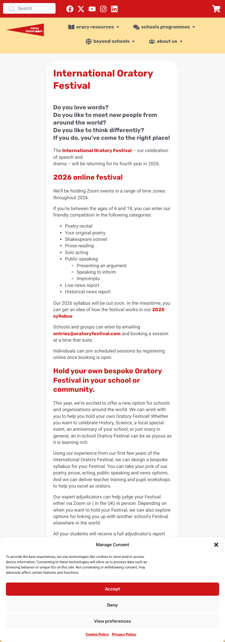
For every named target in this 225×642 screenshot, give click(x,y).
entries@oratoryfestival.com (87, 333)
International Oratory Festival (97, 150)
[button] (216, 545)
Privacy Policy (124, 634)
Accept (112, 589)
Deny (112, 605)
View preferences (112, 621)
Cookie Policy (97, 634)
